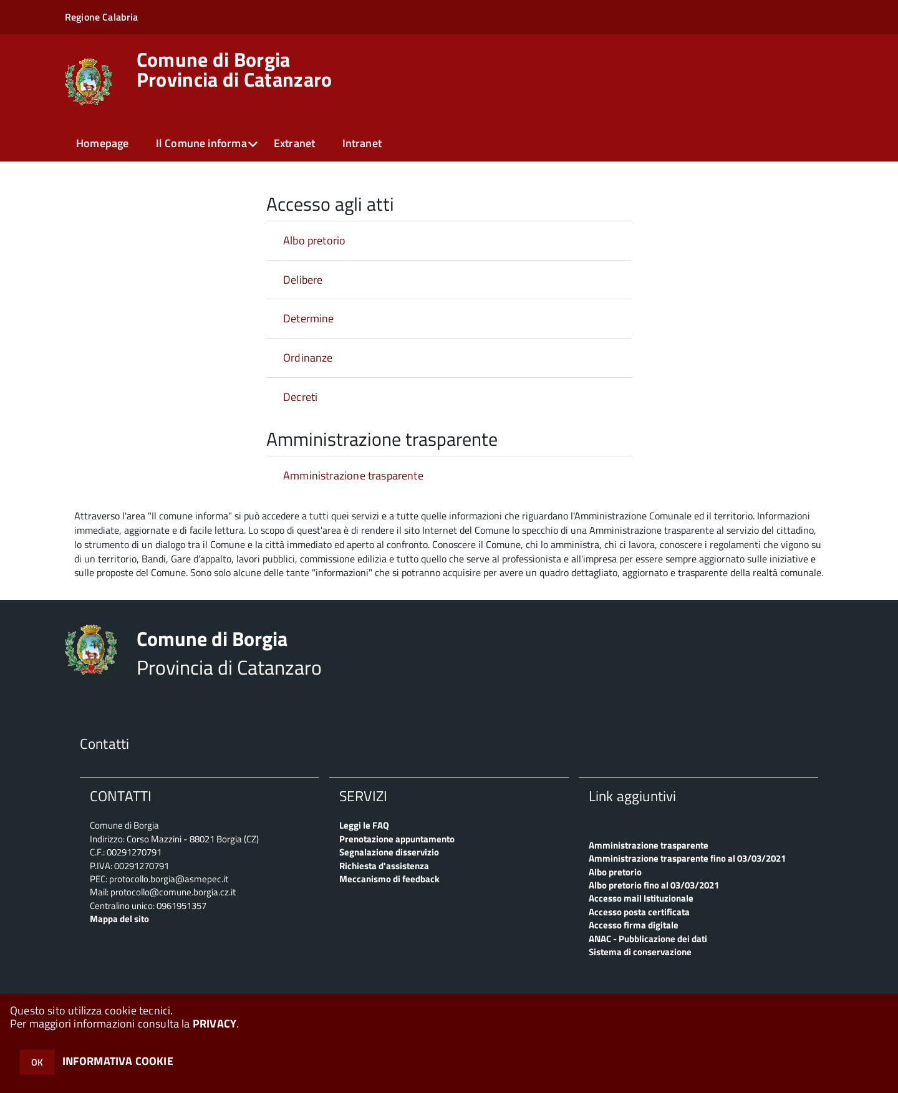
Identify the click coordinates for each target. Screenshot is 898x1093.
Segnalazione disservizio (389, 852)
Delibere (302, 279)
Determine (308, 318)
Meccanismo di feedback (389, 879)
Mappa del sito (119, 919)
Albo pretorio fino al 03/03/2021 (654, 885)
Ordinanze (308, 357)
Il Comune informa (201, 143)
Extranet (294, 143)
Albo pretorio (314, 240)
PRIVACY (214, 1023)
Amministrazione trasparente (353, 475)
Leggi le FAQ (364, 825)
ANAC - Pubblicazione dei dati (648, 939)
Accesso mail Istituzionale (641, 898)
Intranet (362, 143)
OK (37, 1062)
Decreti (300, 396)
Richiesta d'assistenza (384, 866)
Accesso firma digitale (633, 925)
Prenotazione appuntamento (397, 839)
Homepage (102, 143)
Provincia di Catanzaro (234, 69)
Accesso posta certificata (639, 912)
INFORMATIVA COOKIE (117, 1060)
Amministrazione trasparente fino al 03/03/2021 (687, 858)
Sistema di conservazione (640, 952)
